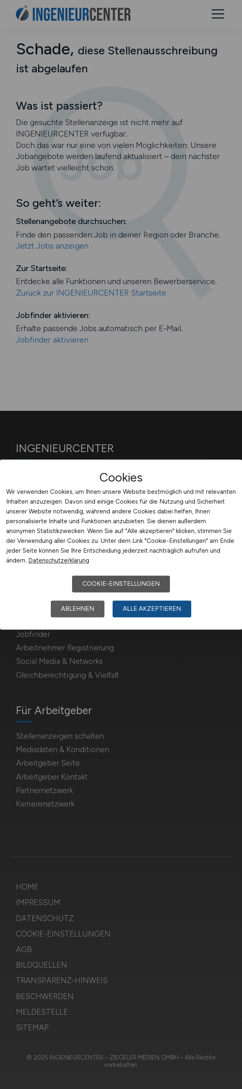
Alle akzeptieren (152, 608)
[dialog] (121, 544)
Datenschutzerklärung (58, 560)
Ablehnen (77, 608)
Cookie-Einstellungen (121, 583)
